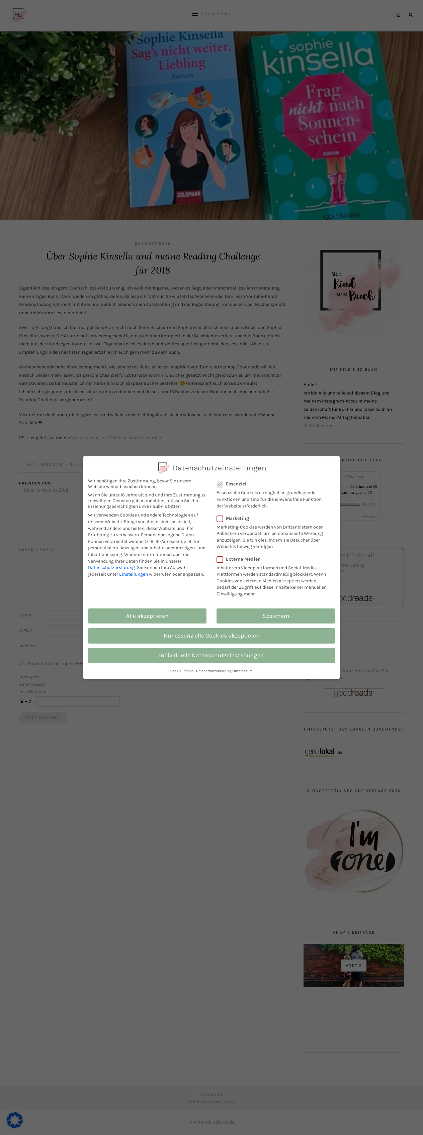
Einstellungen (133, 574)
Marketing (236, 518)
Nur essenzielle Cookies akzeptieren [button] (212, 635)
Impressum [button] (243, 671)
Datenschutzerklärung (111, 567)
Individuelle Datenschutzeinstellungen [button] (211, 655)
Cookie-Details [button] (182, 671)
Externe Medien (242, 559)
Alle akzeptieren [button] (147, 615)
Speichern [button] (275, 615)
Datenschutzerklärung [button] (214, 671)
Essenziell (236, 484)
